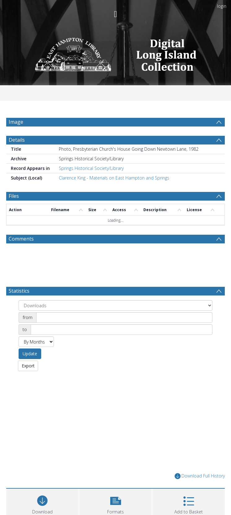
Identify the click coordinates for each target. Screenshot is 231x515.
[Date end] (121, 344)
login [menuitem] (221, 6)
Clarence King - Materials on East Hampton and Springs (114, 193)
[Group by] (115, 320)
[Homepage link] (115, 52)
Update (30, 368)
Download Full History (200, 490)
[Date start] (124, 332)
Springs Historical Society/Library (91, 183)
